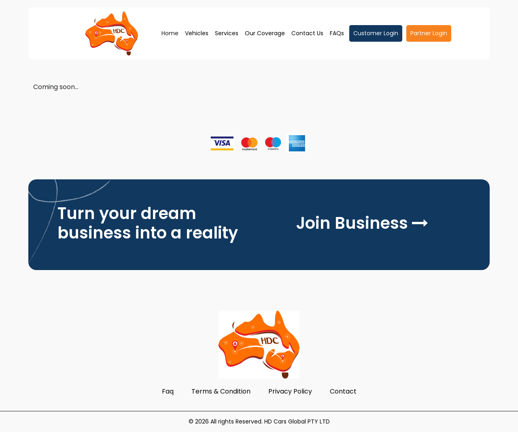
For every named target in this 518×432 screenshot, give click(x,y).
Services (226, 33)
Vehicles (196, 33)
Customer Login (375, 33)
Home (169, 33)
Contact (343, 391)
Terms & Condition (221, 391)
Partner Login (428, 33)
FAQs (337, 33)
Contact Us (307, 33)
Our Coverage (265, 33)
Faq (168, 391)
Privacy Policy (290, 391)
